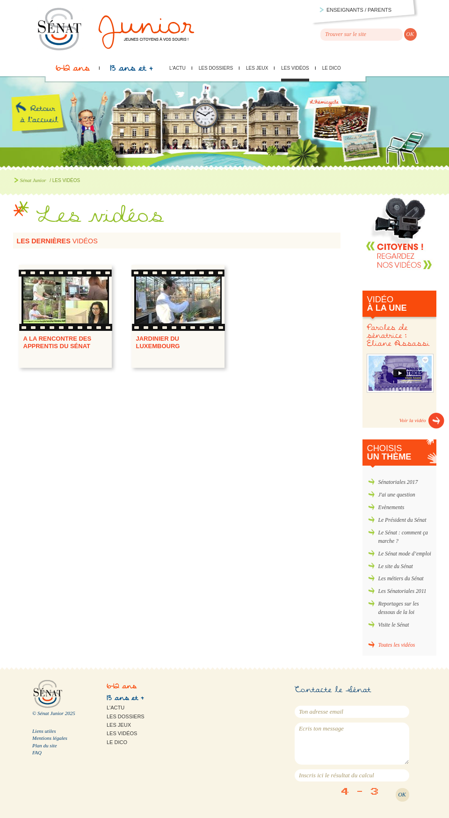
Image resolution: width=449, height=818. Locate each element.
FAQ (37, 752)
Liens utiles (44, 731)
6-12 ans (72, 71)
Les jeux (257, 68)
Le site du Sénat (395, 566)
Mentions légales (49, 738)
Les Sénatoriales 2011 (402, 591)
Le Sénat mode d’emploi (404, 554)
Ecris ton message (352, 744)
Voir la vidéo (412, 420)
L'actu (177, 68)
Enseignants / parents (358, 10)
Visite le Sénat (393, 625)
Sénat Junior (33, 180)
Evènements (391, 507)
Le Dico (331, 68)
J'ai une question (396, 495)
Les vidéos (295, 68)
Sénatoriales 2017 (398, 482)
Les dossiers (216, 68)
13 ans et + (131, 71)
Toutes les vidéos (396, 645)
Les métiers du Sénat (401, 579)
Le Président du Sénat (402, 520)
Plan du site (44, 745)
